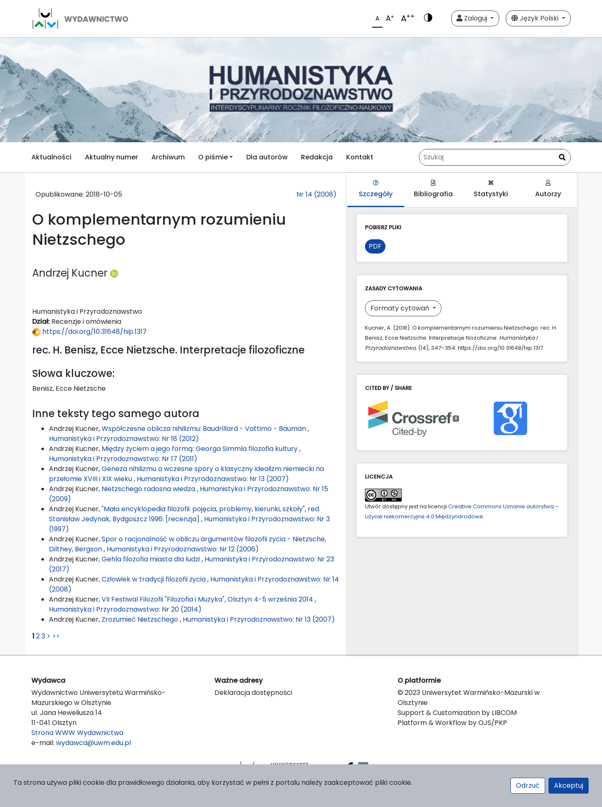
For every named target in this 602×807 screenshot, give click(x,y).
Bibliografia (433, 189)
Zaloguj (473, 18)
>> (56, 636)
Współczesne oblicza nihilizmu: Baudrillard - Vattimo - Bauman (205, 428)
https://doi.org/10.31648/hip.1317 (89, 331)
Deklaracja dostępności (253, 692)
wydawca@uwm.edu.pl (93, 743)
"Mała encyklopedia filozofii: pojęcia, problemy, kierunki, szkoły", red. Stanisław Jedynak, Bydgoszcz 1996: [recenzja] (184, 514)
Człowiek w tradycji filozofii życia (154, 579)
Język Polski (535, 18)
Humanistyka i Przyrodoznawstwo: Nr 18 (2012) (124, 438)
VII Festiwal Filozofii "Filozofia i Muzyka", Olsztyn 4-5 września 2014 (208, 599)
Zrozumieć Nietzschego (141, 619)
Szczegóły (376, 189)
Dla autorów (267, 157)
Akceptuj (568, 785)
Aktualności (51, 157)
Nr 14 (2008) (316, 194)
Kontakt (359, 157)
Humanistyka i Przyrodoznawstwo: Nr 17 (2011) (123, 459)
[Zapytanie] (494, 157)
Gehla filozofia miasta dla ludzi (152, 559)
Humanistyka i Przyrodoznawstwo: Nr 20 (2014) (125, 609)
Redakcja (317, 157)
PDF (375, 246)
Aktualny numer (111, 157)
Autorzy (548, 189)
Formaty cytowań (400, 308)
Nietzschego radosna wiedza (149, 489)
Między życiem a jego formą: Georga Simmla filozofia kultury (200, 448)
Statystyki (491, 189)
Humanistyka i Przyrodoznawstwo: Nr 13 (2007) (213, 479)
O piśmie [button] (213, 157)
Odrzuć (528, 785)
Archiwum (168, 157)
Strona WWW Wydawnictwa (77, 733)
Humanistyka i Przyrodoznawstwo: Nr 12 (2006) (183, 549)
